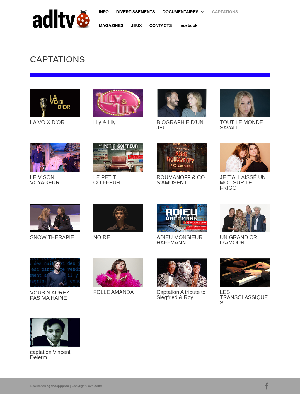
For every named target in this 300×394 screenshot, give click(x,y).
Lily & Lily (104, 122)
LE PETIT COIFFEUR (106, 180)
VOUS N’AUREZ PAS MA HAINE (49, 295)
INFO (103, 12)
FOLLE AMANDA (113, 292)
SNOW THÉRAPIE (52, 237)
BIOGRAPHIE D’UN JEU (180, 125)
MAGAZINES (111, 25)
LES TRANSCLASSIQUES (244, 297)
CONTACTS (160, 25)
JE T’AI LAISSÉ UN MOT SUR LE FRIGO (243, 182)
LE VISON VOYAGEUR (44, 180)
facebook (188, 25)
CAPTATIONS (225, 12)
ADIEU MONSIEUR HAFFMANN (180, 240)
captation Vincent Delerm (50, 354)
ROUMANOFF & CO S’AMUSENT (181, 180)
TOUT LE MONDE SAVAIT (241, 125)
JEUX (136, 25)
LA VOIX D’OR (47, 122)
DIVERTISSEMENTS (135, 12)
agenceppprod (58, 386)
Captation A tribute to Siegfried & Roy (181, 294)
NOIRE (101, 237)
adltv (98, 386)
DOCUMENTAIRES (181, 12)
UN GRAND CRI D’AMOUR (239, 240)
